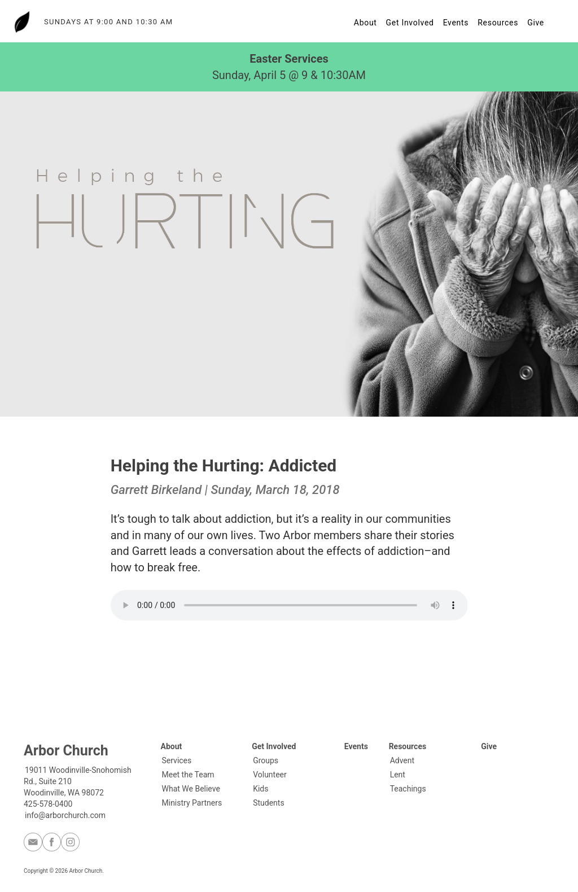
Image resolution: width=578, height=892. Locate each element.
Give (535, 22)
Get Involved (410, 22)
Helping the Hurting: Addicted (224, 465)
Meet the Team (188, 774)
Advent (402, 760)
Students (268, 802)
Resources (498, 22)
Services (177, 760)
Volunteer (270, 774)
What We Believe (191, 788)
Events (456, 22)
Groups (265, 760)
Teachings (408, 788)
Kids (260, 788)
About (365, 22)
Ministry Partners (192, 802)
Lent (397, 774)
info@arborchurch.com (65, 815)
